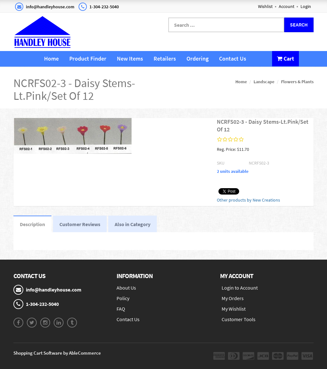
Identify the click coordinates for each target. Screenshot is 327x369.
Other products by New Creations (248, 200)
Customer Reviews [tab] (79, 224)
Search (299, 24)
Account (286, 6)
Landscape (264, 82)
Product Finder (87, 58)
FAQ (121, 309)
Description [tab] (32, 224)
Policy (123, 298)
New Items (130, 58)
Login (305, 6)
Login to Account (240, 287)
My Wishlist (234, 309)
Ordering (197, 58)
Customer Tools (238, 319)
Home (51, 58)
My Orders (233, 298)
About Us (126, 287)
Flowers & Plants (297, 82)
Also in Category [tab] (132, 224)
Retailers (165, 58)
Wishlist (265, 6)
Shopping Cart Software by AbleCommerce (57, 353)
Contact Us (232, 58)
